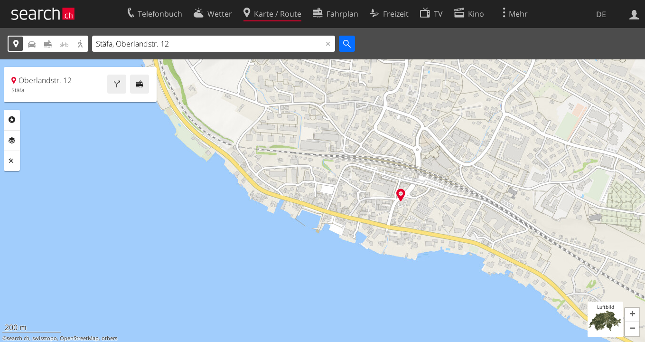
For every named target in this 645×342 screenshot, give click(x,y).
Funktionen (12, 161)
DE (601, 14)
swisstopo (44, 338)
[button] (632, 315)
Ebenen (12, 141)
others (109, 338)
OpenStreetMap (79, 338)
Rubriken (12, 120)
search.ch (18, 338)
